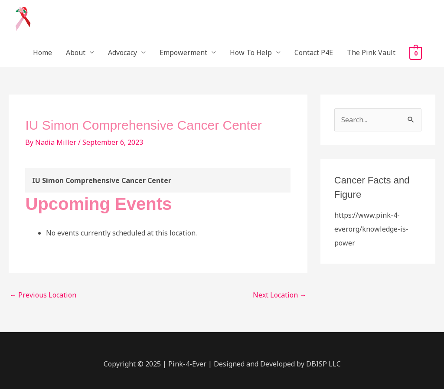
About (75, 52)
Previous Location (43, 295)
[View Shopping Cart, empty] (415, 53)
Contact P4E (313, 52)
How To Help (251, 52)
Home (42, 52)
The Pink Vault (371, 52)
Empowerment (183, 52)
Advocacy (122, 52)
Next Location (280, 295)
